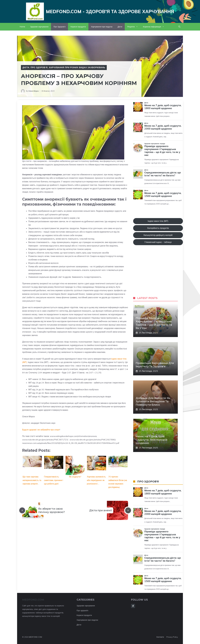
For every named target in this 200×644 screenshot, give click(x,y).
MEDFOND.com (33, 599)
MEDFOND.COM (35, 637)
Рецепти (133, 27)
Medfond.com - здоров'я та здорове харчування (110, 11)
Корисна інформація (155, 27)
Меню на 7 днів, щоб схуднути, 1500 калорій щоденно (151, 440)
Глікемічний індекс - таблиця (158, 242)
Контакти (160, 637)
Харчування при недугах (101, 26)
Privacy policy (172, 637)
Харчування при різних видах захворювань (77, 67)
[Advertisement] (158, 273)
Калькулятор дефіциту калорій (158, 235)
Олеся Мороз (33, 91)
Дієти (120, 26)
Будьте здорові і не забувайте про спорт (41, 429)
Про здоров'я (82, 610)
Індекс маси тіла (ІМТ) (158, 221)
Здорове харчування (39, 26)
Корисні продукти (78, 26)
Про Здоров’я (59, 26)
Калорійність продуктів (158, 228)
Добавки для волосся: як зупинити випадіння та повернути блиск (153, 401)
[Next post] (128, 510)
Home (22, 26)
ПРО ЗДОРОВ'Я (148, 481)
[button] (179, 27)
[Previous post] (22, 510)
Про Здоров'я (39, 67)
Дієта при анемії (100, 510)
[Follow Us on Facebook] (133, 606)
